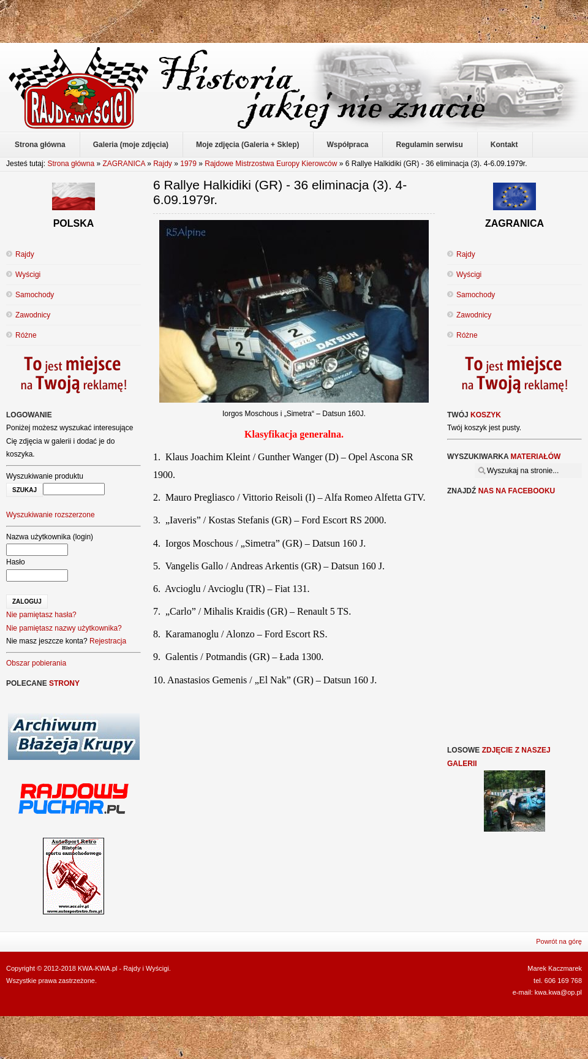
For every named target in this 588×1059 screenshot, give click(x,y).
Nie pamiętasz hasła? (41, 614)
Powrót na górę (559, 941)
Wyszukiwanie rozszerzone (50, 515)
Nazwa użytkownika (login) (49, 537)
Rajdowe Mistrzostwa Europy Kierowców (271, 163)
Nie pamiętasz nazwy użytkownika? (64, 628)
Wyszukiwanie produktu (44, 476)
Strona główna (70, 163)
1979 (188, 163)
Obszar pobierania (36, 663)
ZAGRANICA (123, 163)
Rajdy (162, 163)
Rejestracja (107, 641)
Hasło (15, 562)
